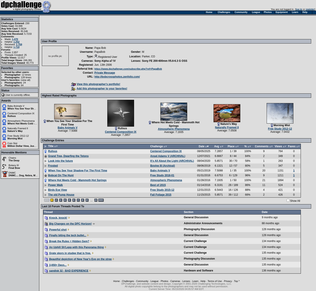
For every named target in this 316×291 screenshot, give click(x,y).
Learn (195, 281)
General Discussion (196, 217)
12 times (26, 74)
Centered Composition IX (20, 113)
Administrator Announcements (203, 223)
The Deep (14, 160)
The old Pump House (61, 194)
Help (203, 281)
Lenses (186, 281)
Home (116, 281)
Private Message (104, 72)
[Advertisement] (122, 27)
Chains (12, 157)
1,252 (16, 41)
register (310, 9)
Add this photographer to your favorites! (99, 88)
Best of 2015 (158, 185)
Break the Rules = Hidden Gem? (67, 241)
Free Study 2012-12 (18, 136)
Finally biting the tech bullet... (65, 235)
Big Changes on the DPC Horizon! (68, 223)
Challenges (128, 281)
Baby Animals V (15, 106)
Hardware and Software (198, 270)
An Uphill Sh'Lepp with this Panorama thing (74, 247)
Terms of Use (215, 281)
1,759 (19, 44)
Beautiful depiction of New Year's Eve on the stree (78, 259)
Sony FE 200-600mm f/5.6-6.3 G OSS (164, 60)
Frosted (53, 165)
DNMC (12, 172)
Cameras (175, 281)
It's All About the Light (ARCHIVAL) (172, 160)
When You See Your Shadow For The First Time (34, 108)
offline (26, 95)
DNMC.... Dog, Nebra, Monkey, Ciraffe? (31, 175)
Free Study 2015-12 (162, 189)
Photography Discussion (199, 229)
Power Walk (55, 185)
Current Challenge (195, 241)
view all (26, 80)
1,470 (15, 39)
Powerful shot (56, 229)
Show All (295, 200)
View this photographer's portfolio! (95, 84)
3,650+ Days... (55, 265)
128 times (26, 77)
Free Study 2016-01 (162, 175)
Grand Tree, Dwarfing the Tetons (68, 156)
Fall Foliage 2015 (160, 194)
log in (299, 9)
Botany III (14, 165)
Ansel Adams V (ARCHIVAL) (167, 156)
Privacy (228, 281)
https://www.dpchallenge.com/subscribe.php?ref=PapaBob (128, 68)
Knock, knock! (56, 217)
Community (142, 281)
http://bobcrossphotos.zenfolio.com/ (117, 76)
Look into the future (60, 160)
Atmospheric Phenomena (21, 121)
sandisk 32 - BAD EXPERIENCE (66, 270)
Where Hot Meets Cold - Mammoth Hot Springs (34, 123)
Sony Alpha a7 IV (105, 60)
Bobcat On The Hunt (61, 175)
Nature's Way (15, 131)
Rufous (11, 116)
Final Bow (14, 168)
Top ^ (237, 281)
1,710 (16, 47)
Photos (164, 281)
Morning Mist (14, 138)
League (155, 281)
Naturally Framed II (17, 128)
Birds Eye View (57, 189)
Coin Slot (12, 143)
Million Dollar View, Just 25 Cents (26, 146)
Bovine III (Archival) (162, 165)
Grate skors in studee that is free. (68, 253)
